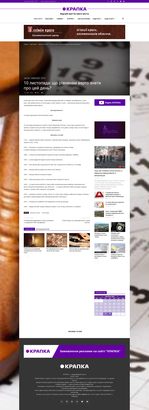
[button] (123, 19)
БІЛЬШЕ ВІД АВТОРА (42, 229)
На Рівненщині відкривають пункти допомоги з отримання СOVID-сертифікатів (38, 221)
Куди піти (97, 19)
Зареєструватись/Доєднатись (48, 1)
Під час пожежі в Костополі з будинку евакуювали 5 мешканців (108, 173)
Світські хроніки (84, 19)
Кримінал (113, 231)
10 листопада (45, 212)
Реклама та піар (75, 331)
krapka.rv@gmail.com (83, 394)
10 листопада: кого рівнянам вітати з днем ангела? (76, 221)
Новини (60, 19)
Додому (26, 44)
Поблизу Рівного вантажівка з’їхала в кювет (100, 256)
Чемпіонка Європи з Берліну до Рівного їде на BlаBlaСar (118, 256)
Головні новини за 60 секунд (100, 230)
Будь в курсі (110, 19)
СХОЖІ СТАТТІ (29, 229)
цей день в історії (35, 212)
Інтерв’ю (71, 19)
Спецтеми (49, 19)
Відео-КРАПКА (109, 102)
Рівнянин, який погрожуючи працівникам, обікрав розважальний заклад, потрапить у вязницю (118, 237)
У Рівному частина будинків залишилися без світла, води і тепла (33, 250)
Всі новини (101, 274)
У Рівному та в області (100, 167)
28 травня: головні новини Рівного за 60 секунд (100, 235)
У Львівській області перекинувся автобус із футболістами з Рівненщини (114, 194)
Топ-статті (38, 19)
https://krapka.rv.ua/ (87, 384)
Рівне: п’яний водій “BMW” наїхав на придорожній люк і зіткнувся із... (114, 213)
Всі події (110, 322)
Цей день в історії (35, 78)
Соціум (113, 252)
